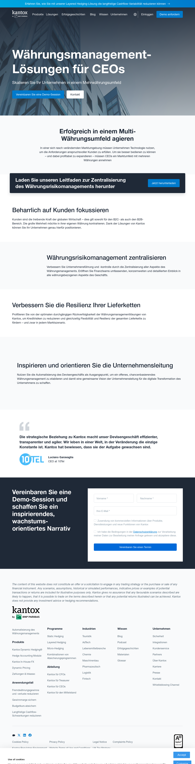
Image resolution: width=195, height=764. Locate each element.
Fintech (86, 678)
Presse (156, 672)
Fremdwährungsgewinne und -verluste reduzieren (25, 692)
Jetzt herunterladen (164, 183)
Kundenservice (161, 648)
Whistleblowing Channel (166, 684)
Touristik (86, 636)
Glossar (121, 660)
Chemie (86, 654)
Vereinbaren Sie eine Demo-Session (38, 94)
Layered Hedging (56, 642)
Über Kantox (159, 660)
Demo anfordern (170, 14)
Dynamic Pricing (21, 667)
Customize (182, 748)
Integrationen (160, 642)
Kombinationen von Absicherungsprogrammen (61, 656)
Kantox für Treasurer (58, 680)
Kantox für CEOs (56, 686)
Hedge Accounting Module (26, 655)
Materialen (123, 654)
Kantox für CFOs (56, 674)
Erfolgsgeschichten (73, 14)
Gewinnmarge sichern (24, 699)
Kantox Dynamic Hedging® (27, 649)
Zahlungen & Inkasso (23, 673)
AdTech (86, 642)
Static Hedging (55, 636)
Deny (182, 757)
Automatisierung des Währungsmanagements (25, 631)
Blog (93, 14)
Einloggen (147, 14)
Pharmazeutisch (91, 666)
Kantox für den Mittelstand (61, 692)
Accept (181, 739)
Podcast (121, 642)
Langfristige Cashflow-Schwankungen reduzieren (26, 713)
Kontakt (157, 678)
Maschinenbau (90, 660)
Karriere (157, 666)
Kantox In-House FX (23, 661)
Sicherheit (158, 636)
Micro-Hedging (55, 648)
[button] (38, 14)
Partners (157, 654)
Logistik (86, 672)
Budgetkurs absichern (24, 705)
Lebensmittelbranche (94, 648)
